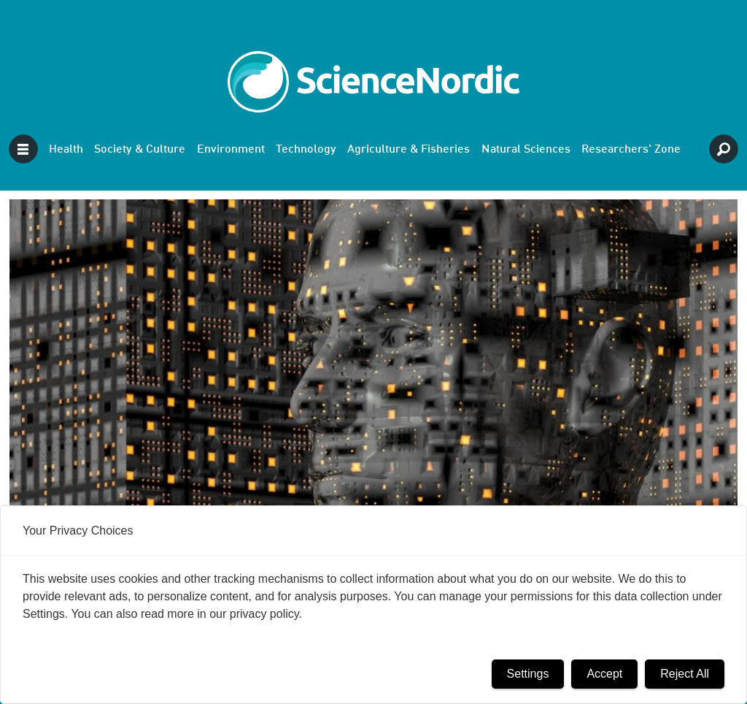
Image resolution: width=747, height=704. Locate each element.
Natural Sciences (525, 150)
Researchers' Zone (631, 150)
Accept (604, 673)
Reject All (684, 673)
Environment (231, 150)
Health (66, 150)
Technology (306, 150)
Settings (528, 673)
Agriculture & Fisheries (408, 150)
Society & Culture (139, 150)
